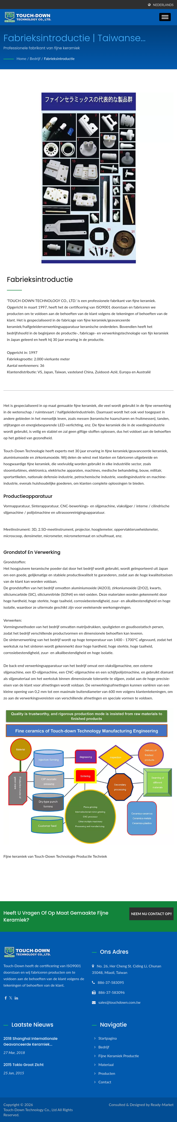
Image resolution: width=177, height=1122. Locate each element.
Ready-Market (162, 1104)
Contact (104, 1082)
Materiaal (106, 1064)
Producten (106, 1073)
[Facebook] (6, 998)
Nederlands (163, 5)
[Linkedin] (16, 998)
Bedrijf (35, 58)
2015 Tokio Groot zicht (23, 1064)
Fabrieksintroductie (59, 58)
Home (22, 58)
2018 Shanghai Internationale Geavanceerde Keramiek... (30, 1041)
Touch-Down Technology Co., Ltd (30, 1109)
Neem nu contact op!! (151, 913)
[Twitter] (10, 998)
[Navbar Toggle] (165, 17)
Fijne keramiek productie (118, 1055)
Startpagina (107, 1038)
